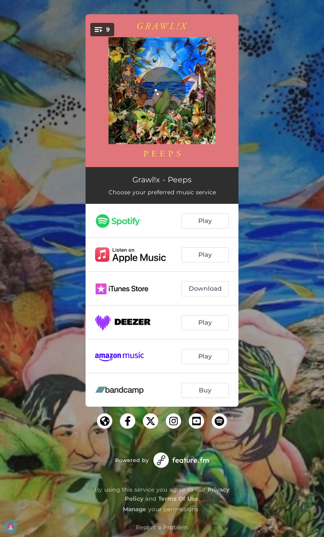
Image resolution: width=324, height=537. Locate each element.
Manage (134, 509)
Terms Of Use (178, 498)
